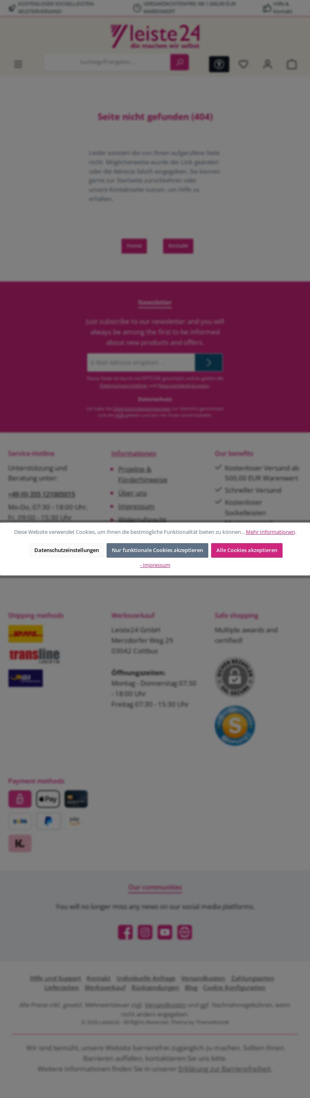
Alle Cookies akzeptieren (246, 550)
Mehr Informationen (270, 532)
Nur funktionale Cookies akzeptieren (157, 550)
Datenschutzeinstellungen (66, 550)
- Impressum (155, 565)
